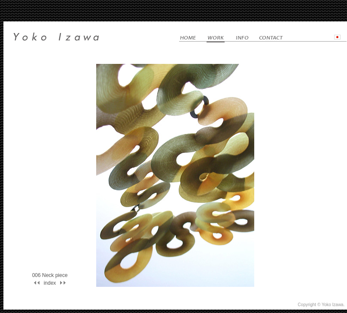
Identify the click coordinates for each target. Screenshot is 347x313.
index (50, 283)
